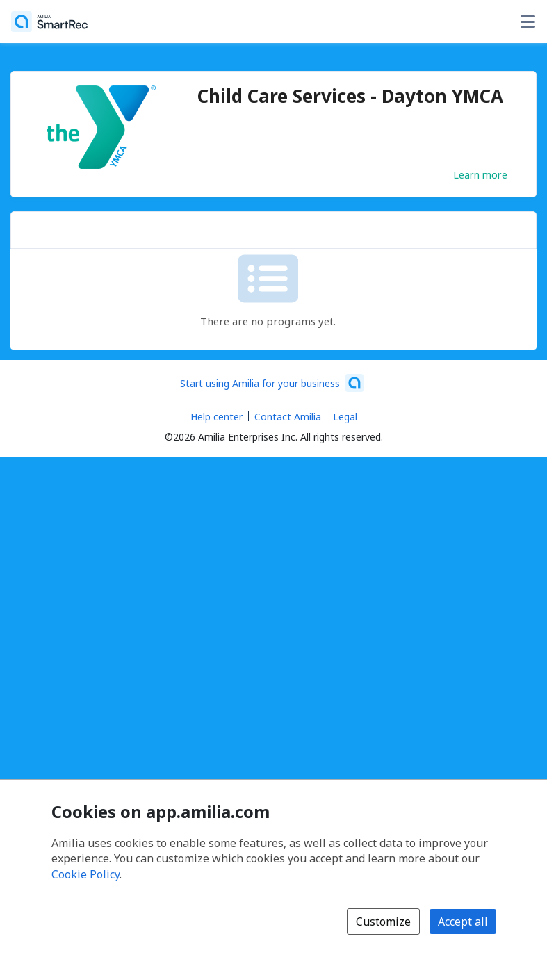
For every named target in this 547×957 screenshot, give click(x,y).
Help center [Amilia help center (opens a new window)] (216, 416)
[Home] (49, 21)
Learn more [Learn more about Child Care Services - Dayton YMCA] (480, 174)
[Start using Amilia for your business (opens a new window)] (272, 383)
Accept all (463, 921)
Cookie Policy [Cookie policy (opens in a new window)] (85, 874)
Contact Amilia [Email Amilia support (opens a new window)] (287, 416)
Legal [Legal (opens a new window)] (345, 416)
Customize (383, 921)
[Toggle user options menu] (527, 21)
